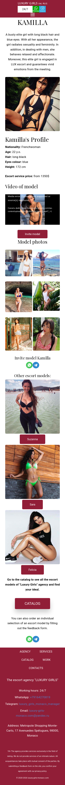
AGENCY (25, 651)
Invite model (32, 234)
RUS (45, 3)
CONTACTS (36, 668)
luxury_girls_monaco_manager (39, 704)
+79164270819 (40, 697)
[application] (32, 209)
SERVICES (46, 651)
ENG (40, 4)
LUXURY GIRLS (27, 3)
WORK (47, 659)
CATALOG (32, 604)
